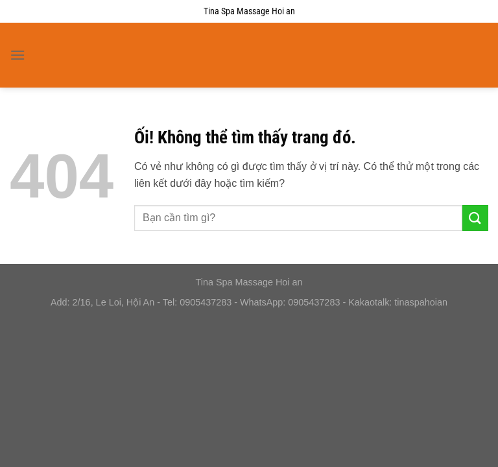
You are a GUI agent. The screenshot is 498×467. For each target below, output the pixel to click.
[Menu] (17, 55)
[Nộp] (475, 217)
